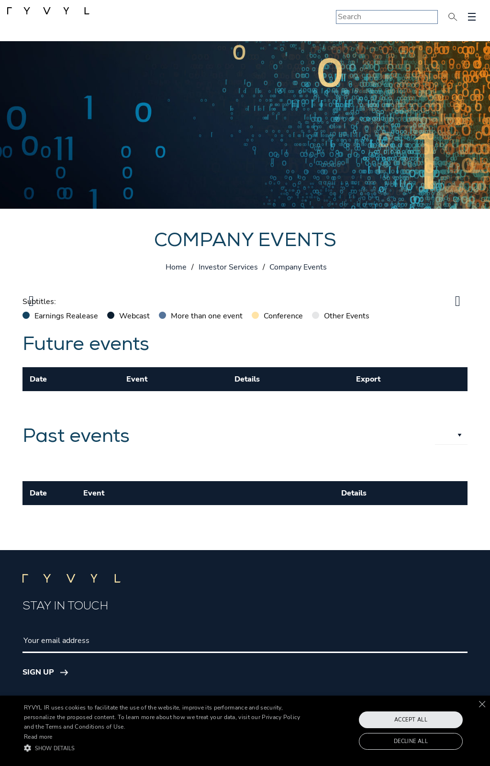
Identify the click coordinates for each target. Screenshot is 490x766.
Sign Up (38, 672)
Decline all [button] (411, 741)
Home (176, 267)
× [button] (481, 704)
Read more (38, 737)
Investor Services (228, 267)
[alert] (245, 731)
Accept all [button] (410, 719)
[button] (168, 748)
